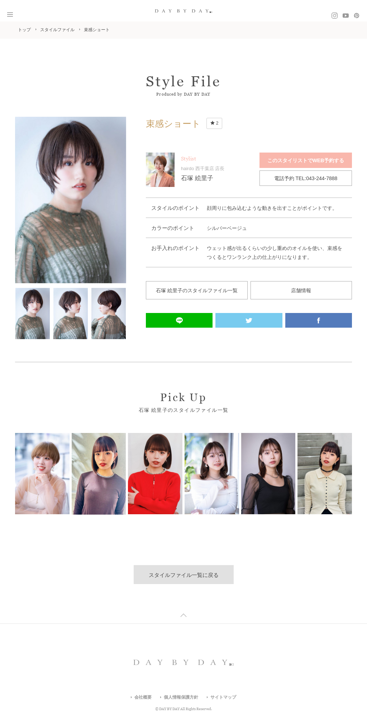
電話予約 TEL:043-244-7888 (306, 178)
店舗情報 (301, 290)
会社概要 (143, 697)
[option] (70, 200)
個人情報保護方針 (181, 697)
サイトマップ (223, 697)
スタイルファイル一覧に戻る (184, 575)
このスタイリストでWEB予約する (305, 160)
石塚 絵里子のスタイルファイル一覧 (197, 290)
